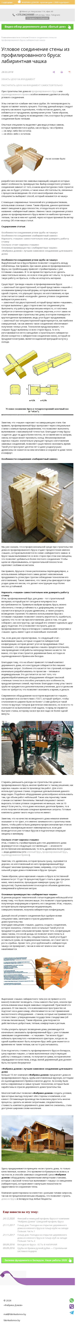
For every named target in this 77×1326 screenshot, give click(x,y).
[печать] (61, 72)
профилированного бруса (45, 91)
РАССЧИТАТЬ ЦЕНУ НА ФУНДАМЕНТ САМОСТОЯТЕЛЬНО (32, 85)
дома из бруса (8, 1198)
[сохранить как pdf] (69, 72)
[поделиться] (53, 72)
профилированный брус (54, 851)
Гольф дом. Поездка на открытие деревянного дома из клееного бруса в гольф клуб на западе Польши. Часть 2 (42, 1237)
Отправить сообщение (37, 18)
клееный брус (34, 851)
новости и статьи (19, 37)
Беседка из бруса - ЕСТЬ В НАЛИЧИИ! (37, 1244)
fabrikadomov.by (12, 1320)
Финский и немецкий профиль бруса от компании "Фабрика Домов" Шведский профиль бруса (43, 1220)
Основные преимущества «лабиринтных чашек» (29, 247)
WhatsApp (40, 15)
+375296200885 (24, 14)
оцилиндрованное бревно (15, 854)
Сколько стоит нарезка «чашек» (20, 244)
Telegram (55, 15)
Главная (5, 37)
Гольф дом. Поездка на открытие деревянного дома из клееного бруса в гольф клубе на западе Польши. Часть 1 (42, 1228)
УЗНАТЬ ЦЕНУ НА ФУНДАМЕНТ (18, 79)
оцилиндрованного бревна (15, 94)
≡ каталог (7, 2)
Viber (48, 15)
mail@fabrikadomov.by (15, 1314)
